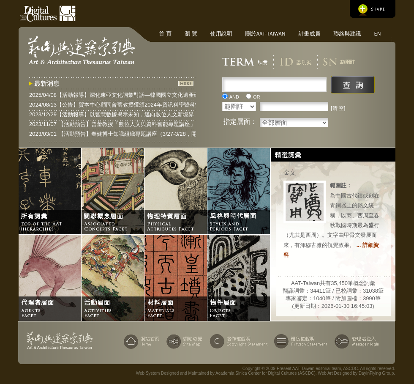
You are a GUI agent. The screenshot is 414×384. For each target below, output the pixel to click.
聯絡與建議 (347, 33)
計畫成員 (309, 33)
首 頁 (165, 33)
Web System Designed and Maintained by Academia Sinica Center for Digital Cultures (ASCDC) (226, 373)
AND (234, 96)
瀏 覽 (191, 33)
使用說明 (221, 33)
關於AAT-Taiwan (265, 33)
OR (256, 96)
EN (377, 33)
